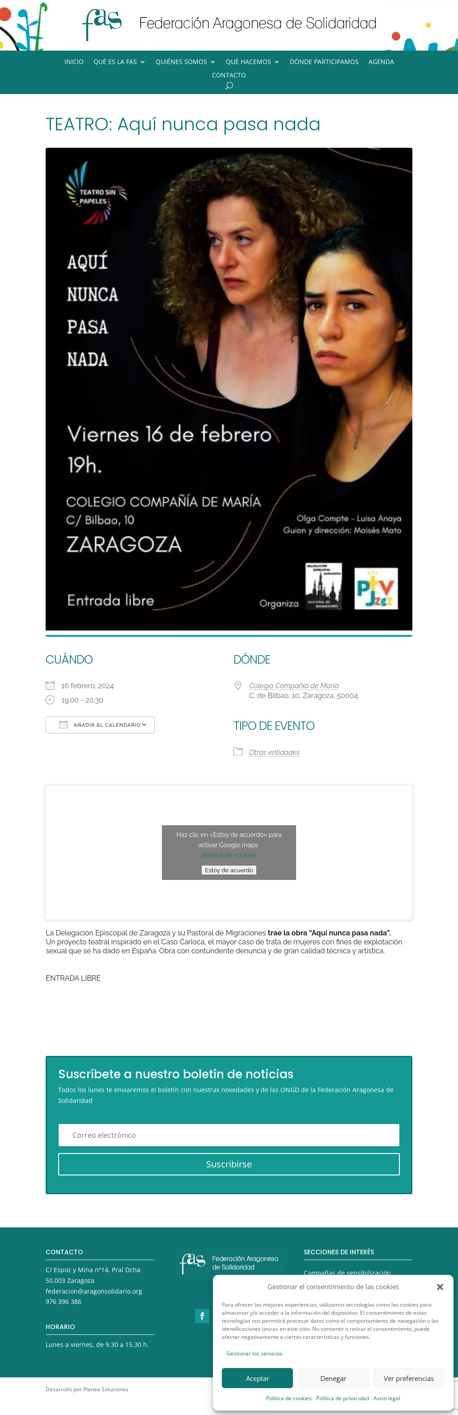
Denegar (333, 1378)
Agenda (381, 62)
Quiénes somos (181, 62)
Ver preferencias (409, 1378)
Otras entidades (274, 752)
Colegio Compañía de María (294, 686)
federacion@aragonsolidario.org (94, 1291)
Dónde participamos (324, 62)
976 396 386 (63, 1301)
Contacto (229, 75)
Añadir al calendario (99, 724)
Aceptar (257, 1378)
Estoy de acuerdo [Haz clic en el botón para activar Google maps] (229, 870)
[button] (440, 1286)
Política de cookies (289, 1398)
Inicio (74, 62)
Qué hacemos (248, 62)
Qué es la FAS (115, 62)
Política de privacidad (342, 1398)
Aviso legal (386, 1398)
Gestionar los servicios (254, 1353)
